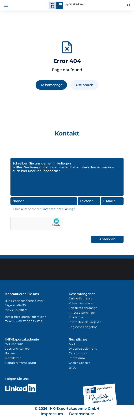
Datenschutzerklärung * (58, 209)
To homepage (51, 85)
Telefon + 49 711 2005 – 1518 (23, 321)
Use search (84, 85)
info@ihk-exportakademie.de (25, 316)
